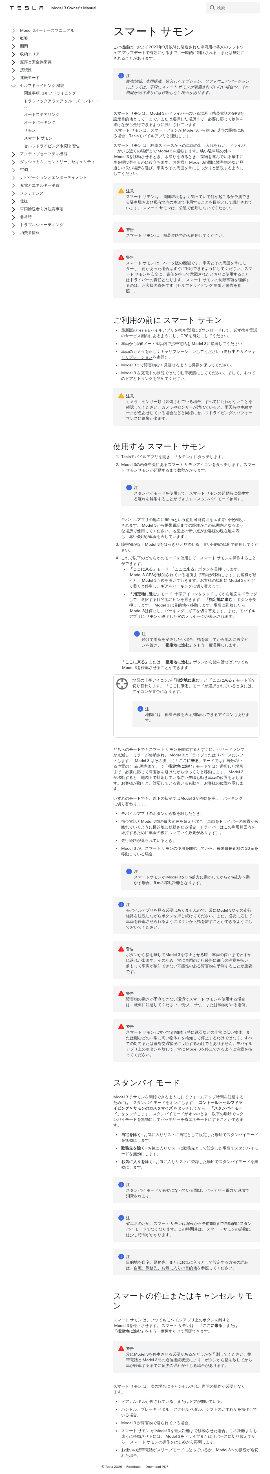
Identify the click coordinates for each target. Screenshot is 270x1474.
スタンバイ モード (213, 499)
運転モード (30, 77)
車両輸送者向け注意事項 (41, 209)
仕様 (24, 201)
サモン (30, 130)
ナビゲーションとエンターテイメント (53, 177)
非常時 (26, 217)
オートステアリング (41, 114)
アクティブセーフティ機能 (43, 154)
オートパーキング (40, 122)
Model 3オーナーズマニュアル (47, 30)
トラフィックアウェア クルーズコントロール (62, 104)
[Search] (233, 8)
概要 (24, 38)
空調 (24, 169)
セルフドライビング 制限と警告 (205, 285)
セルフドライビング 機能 (42, 85)
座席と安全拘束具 (36, 62)
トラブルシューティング (41, 224)
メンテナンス (32, 193)
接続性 (26, 69)
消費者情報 (30, 232)
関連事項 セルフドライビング (50, 93)
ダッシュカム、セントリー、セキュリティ (57, 161)
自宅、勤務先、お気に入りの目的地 (165, 1268)
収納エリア (30, 54)
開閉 (24, 46)
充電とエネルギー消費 (39, 185)
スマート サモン (38, 138)
